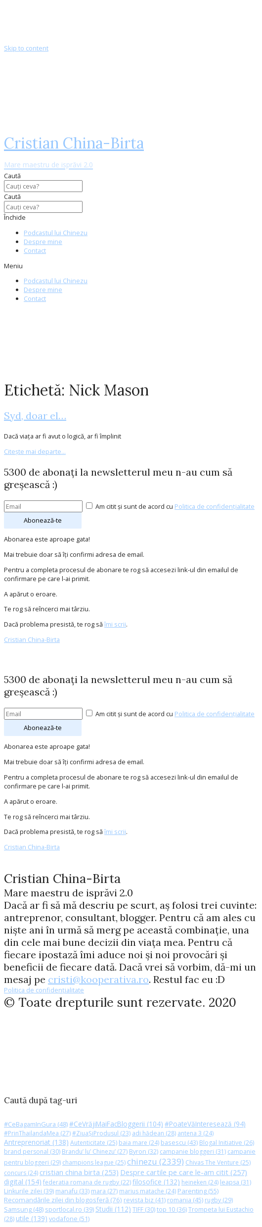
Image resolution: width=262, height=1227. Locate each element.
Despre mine (43, 241)
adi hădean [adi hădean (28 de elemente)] (154, 1133)
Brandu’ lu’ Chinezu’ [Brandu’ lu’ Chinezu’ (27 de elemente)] (95, 1151)
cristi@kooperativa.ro (98, 979)
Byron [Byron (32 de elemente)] (143, 1151)
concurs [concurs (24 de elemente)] (21, 1173)
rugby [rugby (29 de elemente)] (219, 1200)
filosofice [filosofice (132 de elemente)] (156, 1181)
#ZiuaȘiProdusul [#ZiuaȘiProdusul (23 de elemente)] (101, 1133)
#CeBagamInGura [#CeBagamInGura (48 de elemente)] (36, 1124)
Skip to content (26, 48)
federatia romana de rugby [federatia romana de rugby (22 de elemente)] (87, 1182)
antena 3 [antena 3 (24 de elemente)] (195, 1133)
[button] (131, 265)
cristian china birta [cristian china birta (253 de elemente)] (79, 1172)
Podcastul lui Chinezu (55, 232)
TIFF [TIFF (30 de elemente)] (143, 1209)
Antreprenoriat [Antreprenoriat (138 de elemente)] (36, 1142)
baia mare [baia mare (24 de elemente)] (139, 1142)
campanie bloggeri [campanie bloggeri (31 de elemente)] (193, 1151)
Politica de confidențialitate (215, 506)
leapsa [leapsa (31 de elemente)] (235, 1182)
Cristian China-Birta (74, 151)
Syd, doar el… (35, 415)
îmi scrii (115, 624)
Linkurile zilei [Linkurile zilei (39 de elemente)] (29, 1191)
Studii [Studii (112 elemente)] (113, 1209)
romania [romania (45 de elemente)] (185, 1199)
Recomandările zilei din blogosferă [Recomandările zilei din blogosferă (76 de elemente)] (63, 1199)
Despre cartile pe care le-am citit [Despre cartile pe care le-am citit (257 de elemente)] (183, 1172)
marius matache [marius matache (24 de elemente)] (147, 1191)
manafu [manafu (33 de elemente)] (72, 1191)
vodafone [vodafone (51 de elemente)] (69, 1218)
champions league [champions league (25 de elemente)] (94, 1162)
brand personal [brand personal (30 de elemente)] (32, 1151)
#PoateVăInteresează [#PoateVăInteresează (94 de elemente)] (205, 1124)
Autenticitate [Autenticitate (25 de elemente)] (93, 1142)
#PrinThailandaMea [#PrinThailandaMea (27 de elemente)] (37, 1133)
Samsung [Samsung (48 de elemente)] (24, 1209)
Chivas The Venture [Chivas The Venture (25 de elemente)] (218, 1162)
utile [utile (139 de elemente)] (31, 1218)
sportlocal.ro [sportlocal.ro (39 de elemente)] (69, 1209)
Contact (35, 250)
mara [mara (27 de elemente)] (104, 1191)
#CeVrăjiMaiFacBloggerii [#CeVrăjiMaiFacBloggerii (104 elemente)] (116, 1124)
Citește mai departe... (35, 451)
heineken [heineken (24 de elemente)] (199, 1182)
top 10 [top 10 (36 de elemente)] (172, 1209)
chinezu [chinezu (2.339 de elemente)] (155, 1161)
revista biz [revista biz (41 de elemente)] (145, 1199)
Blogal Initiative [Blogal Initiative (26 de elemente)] (226, 1142)
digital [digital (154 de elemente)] (23, 1181)
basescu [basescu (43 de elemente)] (179, 1142)
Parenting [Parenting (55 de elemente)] (197, 1190)
